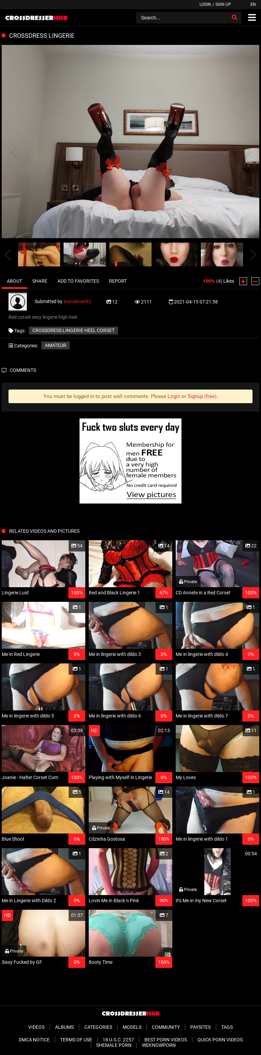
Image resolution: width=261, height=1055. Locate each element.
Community (166, 1027)
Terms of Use (76, 1039)
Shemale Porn (114, 1045)
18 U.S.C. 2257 (118, 1039)
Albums (64, 1027)
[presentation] (8, 254)
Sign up (223, 4)
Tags (227, 1027)
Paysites (200, 1027)
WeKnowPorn (159, 1045)
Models (132, 1027)
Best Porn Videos (165, 1039)
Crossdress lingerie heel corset (73, 330)
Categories (98, 1027)
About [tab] (14, 281)
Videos (36, 1027)
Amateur (55, 345)
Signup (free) (202, 396)
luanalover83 (77, 301)
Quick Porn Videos (220, 1039)
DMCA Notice (34, 1039)
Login (205, 4)
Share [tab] (39, 281)
